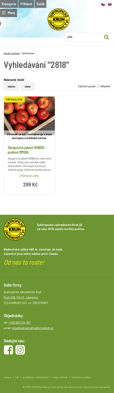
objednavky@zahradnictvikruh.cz (32, 328)
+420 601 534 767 (19, 322)
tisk (17, 377)
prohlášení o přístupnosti (36, 377)
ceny (27, 86)
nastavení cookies (80, 377)
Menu (8, 13)
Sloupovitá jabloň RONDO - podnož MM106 (27, 149)
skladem (105, 86)
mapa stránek (60, 377)
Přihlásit (26, 4)
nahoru (7, 377)
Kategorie (9, 4)
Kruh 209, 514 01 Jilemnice (21, 297)
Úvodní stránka (11, 53)
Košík (40, 4)
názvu (11, 86)
